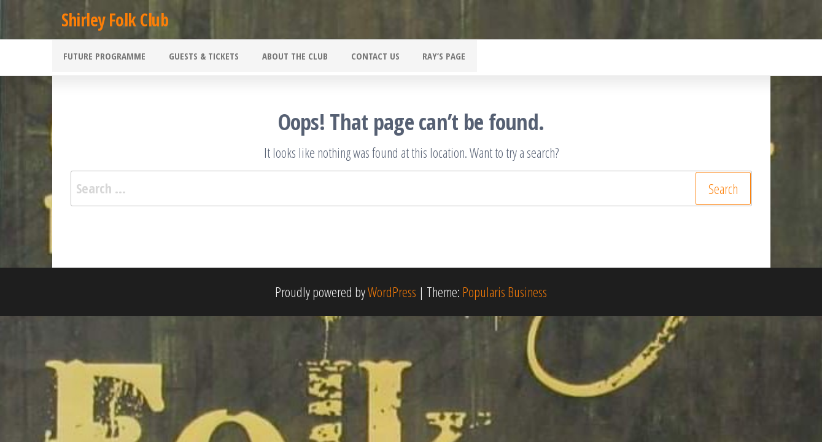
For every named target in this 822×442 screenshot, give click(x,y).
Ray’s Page (422, 58)
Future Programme (102, 58)
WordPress (392, 293)
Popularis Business (504, 293)
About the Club (283, 58)
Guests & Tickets (197, 58)
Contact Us (359, 58)
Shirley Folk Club (114, 19)
